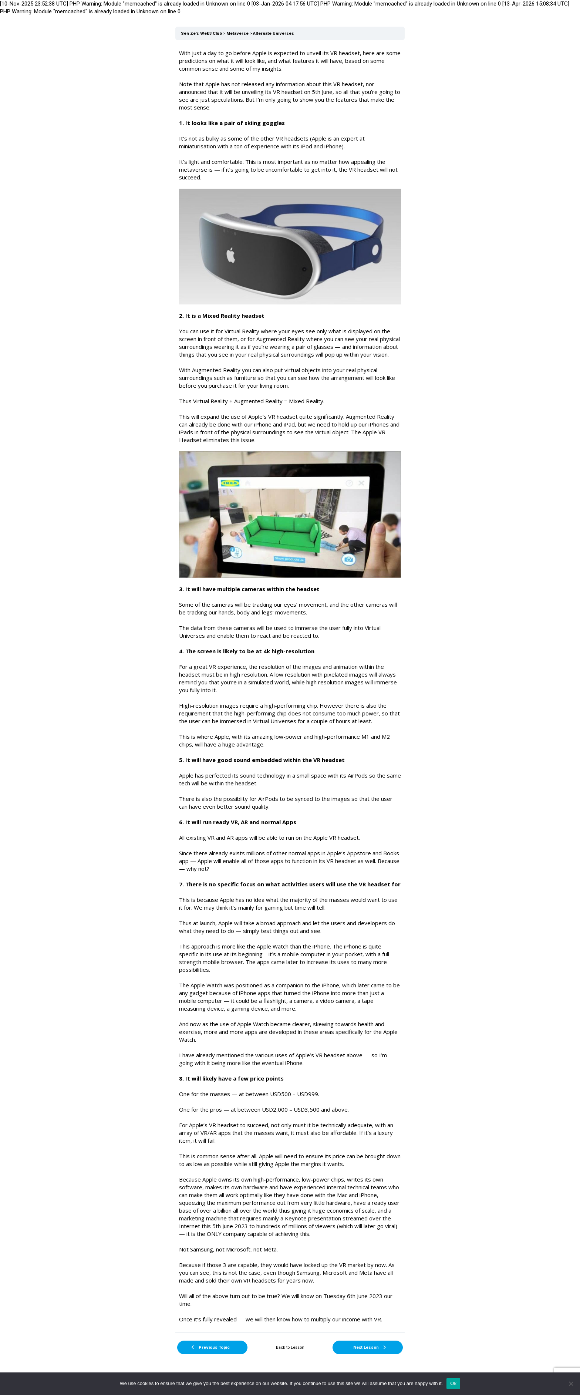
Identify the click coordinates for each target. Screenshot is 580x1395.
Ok (453, 1383)
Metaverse (237, 33)
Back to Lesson (290, 1347)
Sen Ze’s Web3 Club (201, 33)
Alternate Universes (273, 33)
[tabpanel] (290, 686)
